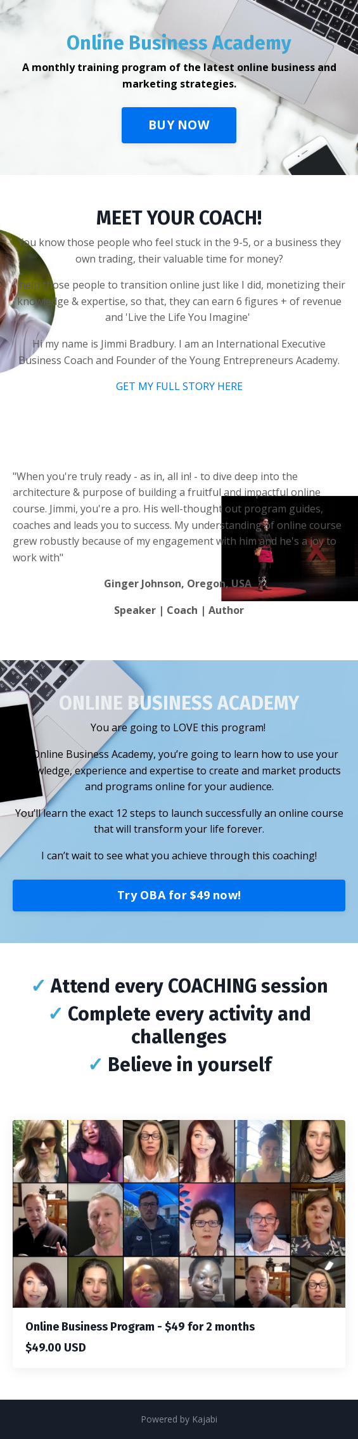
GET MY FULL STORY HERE (179, 386)
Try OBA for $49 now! (179, 894)
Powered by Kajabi (179, 1419)
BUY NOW (179, 124)
